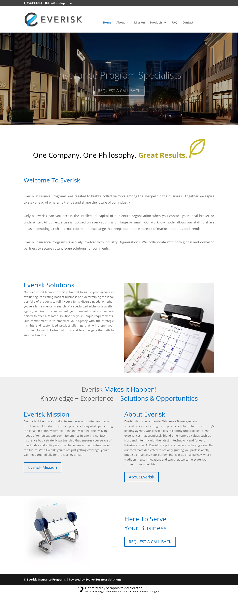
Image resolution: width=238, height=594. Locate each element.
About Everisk (141, 477)
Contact (187, 22)
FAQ (174, 22)
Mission (139, 22)
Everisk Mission (42, 467)
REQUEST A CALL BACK (150, 541)
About (120, 22)
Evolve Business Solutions (103, 579)
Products (156, 22)
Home (107, 22)
